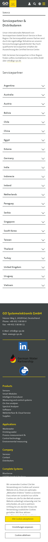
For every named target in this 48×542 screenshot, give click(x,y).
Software (7, 409)
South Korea (10, 230)
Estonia (8, 149)
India (6, 167)
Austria (8, 103)
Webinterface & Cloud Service (17, 413)
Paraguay (9, 203)
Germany (9, 158)
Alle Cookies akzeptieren (22, 519)
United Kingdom (12, 267)
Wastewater (8, 429)
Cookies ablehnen (22, 535)
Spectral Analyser (11, 406)
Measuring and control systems (17, 400)
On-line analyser (10, 403)
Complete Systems (13, 469)
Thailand (8, 248)
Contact (6, 457)
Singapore (9, 221)
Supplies (6, 416)
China (7, 131)
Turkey (7, 258)
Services (6, 454)
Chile (6, 122)
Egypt (7, 140)
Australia (8, 94)
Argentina (9, 85)
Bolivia (7, 113)
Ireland (7, 185)
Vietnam (8, 285)
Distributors (8, 460)
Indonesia (9, 176)
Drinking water (10, 432)
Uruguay (8, 276)
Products (7, 386)
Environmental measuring (15, 441)
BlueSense (7, 473)
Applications (9, 424)
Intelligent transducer (13, 397)
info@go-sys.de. (14, 61)
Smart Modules (10, 394)
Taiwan (8, 239)
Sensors (6, 390)
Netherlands (10, 194)
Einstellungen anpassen (22, 527)
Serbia (7, 212)
